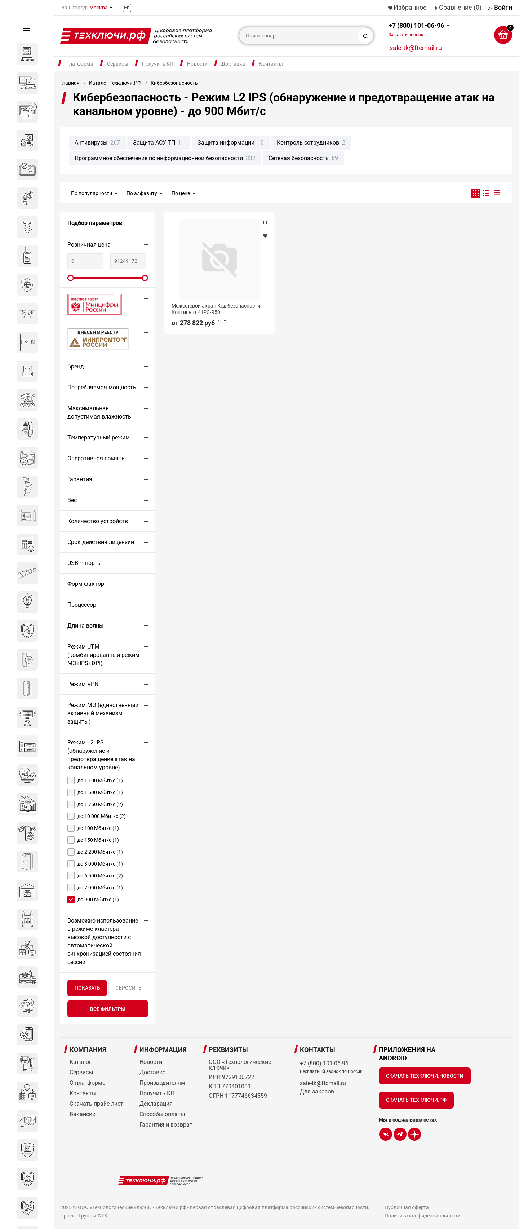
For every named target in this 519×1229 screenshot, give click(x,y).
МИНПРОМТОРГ (89, 338)
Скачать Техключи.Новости (424, 1076)
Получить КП (158, 64)
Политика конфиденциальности (423, 1216)
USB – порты (84, 563)
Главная (70, 83)
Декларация (156, 1103)
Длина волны (85, 625)
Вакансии (83, 1114)
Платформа (79, 64)
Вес (72, 500)
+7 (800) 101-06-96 (416, 29)
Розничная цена (89, 244)
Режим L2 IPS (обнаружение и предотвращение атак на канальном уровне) (101, 755)
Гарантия (79, 479)
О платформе (87, 1082)
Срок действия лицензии (100, 542)
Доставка (233, 64)
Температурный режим (98, 437)
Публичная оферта (407, 1207)
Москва (98, 7)
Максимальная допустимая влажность (99, 412)
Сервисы (117, 64)
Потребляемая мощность (101, 387)
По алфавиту (142, 193)
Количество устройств (97, 521)
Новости (197, 64)
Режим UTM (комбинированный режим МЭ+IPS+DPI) (103, 655)
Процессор (81, 604)
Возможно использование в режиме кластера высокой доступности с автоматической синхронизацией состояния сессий (104, 941)
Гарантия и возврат (165, 1124)
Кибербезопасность (174, 83)
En (127, 7)
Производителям (162, 1082)
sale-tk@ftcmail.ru (416, 48)
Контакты (271, 64)
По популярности (91, 193)
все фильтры (107, 1009)
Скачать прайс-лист (96, 1103)
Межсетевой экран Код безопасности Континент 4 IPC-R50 (216, 309)
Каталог (81, 1061)
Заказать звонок (406, 34)
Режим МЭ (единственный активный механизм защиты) (102, 713)
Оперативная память (96, 458)
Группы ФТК (93, 1216)
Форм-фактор (85, 583)
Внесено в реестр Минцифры (90, 304)
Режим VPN (82, 684)
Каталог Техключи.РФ (115, 83)
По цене (181, 193)
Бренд (75, 366)
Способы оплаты (162, 1114)
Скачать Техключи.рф (416, 1100)
